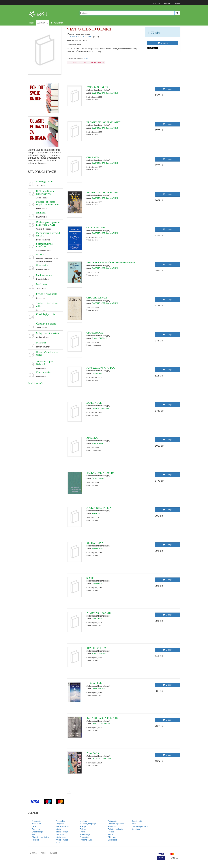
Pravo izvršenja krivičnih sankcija (48, 234)
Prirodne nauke (86, 840)
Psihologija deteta (44, 181)
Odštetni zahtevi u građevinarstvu (45, 192)
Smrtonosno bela (44, 275)
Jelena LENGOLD (99, 338)
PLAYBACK (92, 753)
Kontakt (167, 3)
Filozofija (35, 840)
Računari (112, 826)
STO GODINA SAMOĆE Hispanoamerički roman (110, 262)
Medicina (83, 821)
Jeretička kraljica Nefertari (44, 363)
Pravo (82, 832)
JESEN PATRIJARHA (97, 87)
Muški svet (41, 284)
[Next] (69, 791)
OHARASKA (93, 157)
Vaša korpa (56, 23)
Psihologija (112, 821)
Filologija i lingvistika (40, 837)
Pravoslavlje (85, 834)
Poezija (83, 826)
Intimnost (41, 212)
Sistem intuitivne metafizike (44, 245)
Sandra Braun (97, 548)
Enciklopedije (37, 832)
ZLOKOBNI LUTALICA (98, 508)
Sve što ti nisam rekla (46, 294)
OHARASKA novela (96, 297)
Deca (34, 826)
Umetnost (136, 829)
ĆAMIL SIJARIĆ (98, 478)
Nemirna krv (42, 265)
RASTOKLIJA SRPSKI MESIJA (102, 718)
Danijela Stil (97, 583)
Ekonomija (36, 829)
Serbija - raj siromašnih (47, 333)
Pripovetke (84, 837)
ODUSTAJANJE (94, 332)
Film (33, 834)
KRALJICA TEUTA (96, 648)
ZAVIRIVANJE (94, 402)
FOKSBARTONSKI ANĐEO (100, 367)
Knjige (31, 23)
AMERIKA (92, 438)
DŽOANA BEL (98, 373)
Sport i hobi (137, 821)
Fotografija (60, 821)
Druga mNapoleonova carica (47, 353)
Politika (83, 829)
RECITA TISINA (94, 543)
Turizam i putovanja (140, 826)
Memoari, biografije (88, 824)
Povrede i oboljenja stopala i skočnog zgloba (48, 203)
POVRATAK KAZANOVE (99, 613)
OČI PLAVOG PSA (96, 227)
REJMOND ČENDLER (101, 759)
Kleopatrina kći (43, 372)
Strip (134, 824)
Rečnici (111, 832)
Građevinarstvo (62, 826)
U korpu (163, 43)
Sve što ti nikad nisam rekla (47, 304)
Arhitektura (36, 824)
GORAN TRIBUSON (100, 408)
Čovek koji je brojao (46, 314)
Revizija (40, 254)
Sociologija (112, 840)
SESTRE (90, 578)
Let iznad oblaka (94, 683)
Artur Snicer (97, 618)
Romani (86, 58)
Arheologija (36, 821)
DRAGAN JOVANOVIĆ (101, 724)
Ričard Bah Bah (98, 689)
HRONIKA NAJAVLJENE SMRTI (103, 122)
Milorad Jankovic (99, 654)
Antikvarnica (42, 23)
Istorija (58, 829)
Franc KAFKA (97, 443)
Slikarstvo (112, 837)
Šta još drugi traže (35, 383)
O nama (156, 3)
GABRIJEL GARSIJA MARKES (80, 37)
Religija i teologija (115, 829)
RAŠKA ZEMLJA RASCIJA (100, 473)
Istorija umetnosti (63, 837)
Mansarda (41, 342)
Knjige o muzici (62, 840)
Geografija (60, 824)
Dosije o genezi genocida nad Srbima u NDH (48, 223)
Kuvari (58, 842)
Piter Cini (96, 513)
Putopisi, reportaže (116, 824)
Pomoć (177, 3)
